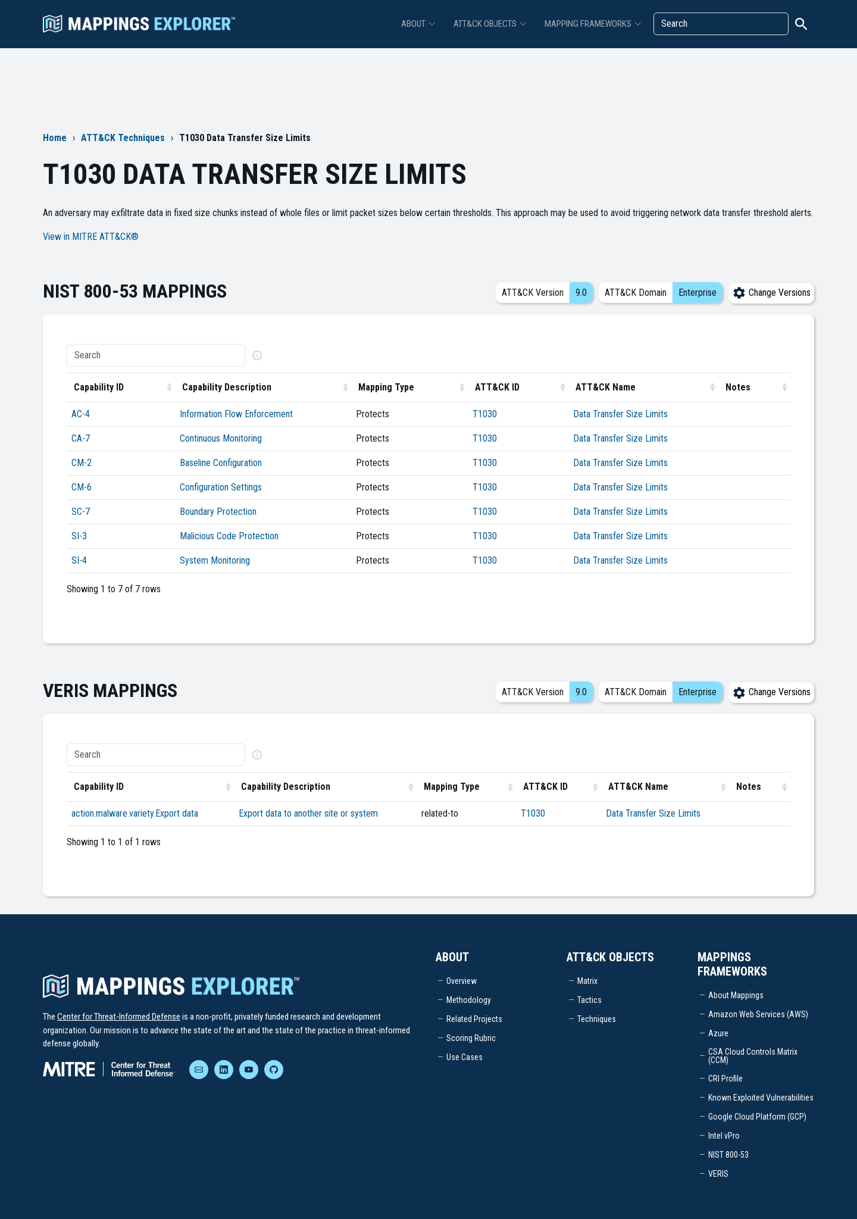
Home (55, 137)
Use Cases (464, 1057)
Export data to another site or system (308, 813)
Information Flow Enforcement (236, 414)
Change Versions (771, 292)
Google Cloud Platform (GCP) (757, 1116)
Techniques (596, 1019)
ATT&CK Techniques (123, 137)
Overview (461, 981)
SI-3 (79, 536)
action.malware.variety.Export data (134, 813)
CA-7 (80, 438)
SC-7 (80, 511)
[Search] (721, 23)
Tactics (589, 1000)
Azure (718, 1033)
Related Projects (474, 1019)
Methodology (468, 1000)
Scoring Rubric (471, 1038)
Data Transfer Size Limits (620, 414)
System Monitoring (215, 560)
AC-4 (80, 414)
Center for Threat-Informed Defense (118, 1016)
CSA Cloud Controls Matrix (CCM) (752, 1056)
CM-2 (81, 462)
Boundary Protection (218, 511)
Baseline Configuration (221, 462)
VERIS (718, 1174)
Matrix (587, 981)
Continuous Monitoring (221, 438)
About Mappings (736, 995)
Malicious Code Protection (229, 536)
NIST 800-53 (728, 1155)
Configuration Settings (221, 487)
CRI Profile (725, 1078)
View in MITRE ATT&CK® (91, 236)
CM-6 (81, 487)
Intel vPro (724, 1136)
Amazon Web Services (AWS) (758, 1014)
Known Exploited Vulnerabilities (761, 1097)
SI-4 (79, 560)
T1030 (485, 414)
